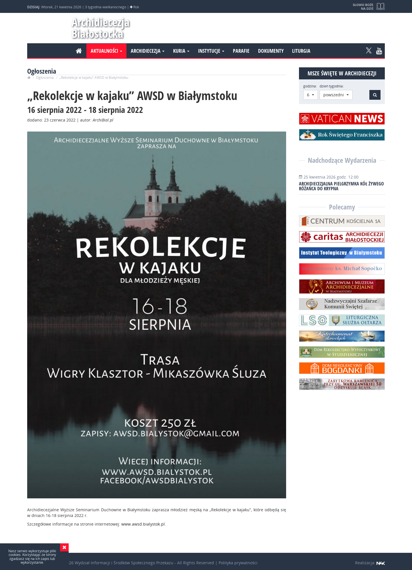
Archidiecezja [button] (148, 50)
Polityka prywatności (238, 562)
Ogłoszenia (45, 77)
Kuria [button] (181, 50)
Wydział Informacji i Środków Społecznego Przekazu (124, 562)
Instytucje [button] (211, 50)
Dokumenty (271, 50)
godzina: (310, 86)
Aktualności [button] (106, 50)
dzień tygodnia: (332, 86)
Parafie (241, 50)
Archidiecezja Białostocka (98, 27)
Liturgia (301, 50)
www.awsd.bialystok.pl (143, 524)
